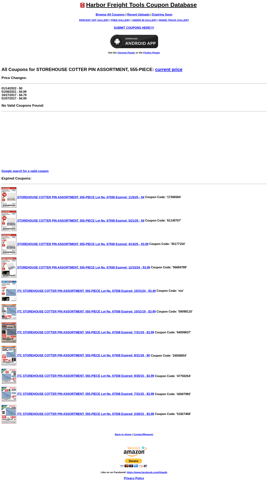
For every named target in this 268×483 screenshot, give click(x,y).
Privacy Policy (134, 478)
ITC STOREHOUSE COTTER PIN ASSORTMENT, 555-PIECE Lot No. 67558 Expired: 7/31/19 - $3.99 (77, 332)
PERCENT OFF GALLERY (94, 20)
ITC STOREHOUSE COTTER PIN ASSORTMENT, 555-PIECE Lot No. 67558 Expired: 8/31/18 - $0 (75, 355)
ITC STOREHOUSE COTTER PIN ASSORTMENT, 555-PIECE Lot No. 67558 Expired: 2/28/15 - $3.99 (77, 414)
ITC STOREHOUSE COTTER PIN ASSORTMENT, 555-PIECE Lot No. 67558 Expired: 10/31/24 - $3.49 (78, 291)
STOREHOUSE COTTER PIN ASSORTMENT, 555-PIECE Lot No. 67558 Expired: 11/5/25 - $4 (72, 197)
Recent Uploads (138, 14)
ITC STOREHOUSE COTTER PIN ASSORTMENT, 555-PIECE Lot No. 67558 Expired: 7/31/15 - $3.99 (77, 393)
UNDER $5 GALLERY (144, 20)
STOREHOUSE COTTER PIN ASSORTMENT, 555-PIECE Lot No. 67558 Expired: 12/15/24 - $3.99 (75, 267)
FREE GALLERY (120, 20)
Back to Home (123, 434)
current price (168, 69)
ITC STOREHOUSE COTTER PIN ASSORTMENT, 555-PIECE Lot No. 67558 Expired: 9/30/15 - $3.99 (77, 375)
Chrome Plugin (126, 52)
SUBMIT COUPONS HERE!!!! (134, 27)
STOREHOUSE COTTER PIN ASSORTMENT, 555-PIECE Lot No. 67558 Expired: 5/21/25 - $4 (72, 220)
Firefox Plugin (151, 52)
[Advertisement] (134, 140)
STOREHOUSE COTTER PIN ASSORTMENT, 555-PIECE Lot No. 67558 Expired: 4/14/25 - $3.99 (75, 244)
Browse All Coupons (110, 14)
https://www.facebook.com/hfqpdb (147, 472)
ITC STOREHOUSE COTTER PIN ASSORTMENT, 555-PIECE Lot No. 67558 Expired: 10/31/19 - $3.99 (78, 311)
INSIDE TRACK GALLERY (174, 20)
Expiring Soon (162, 14)
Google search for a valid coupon (25, 171)
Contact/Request (143, 434)
